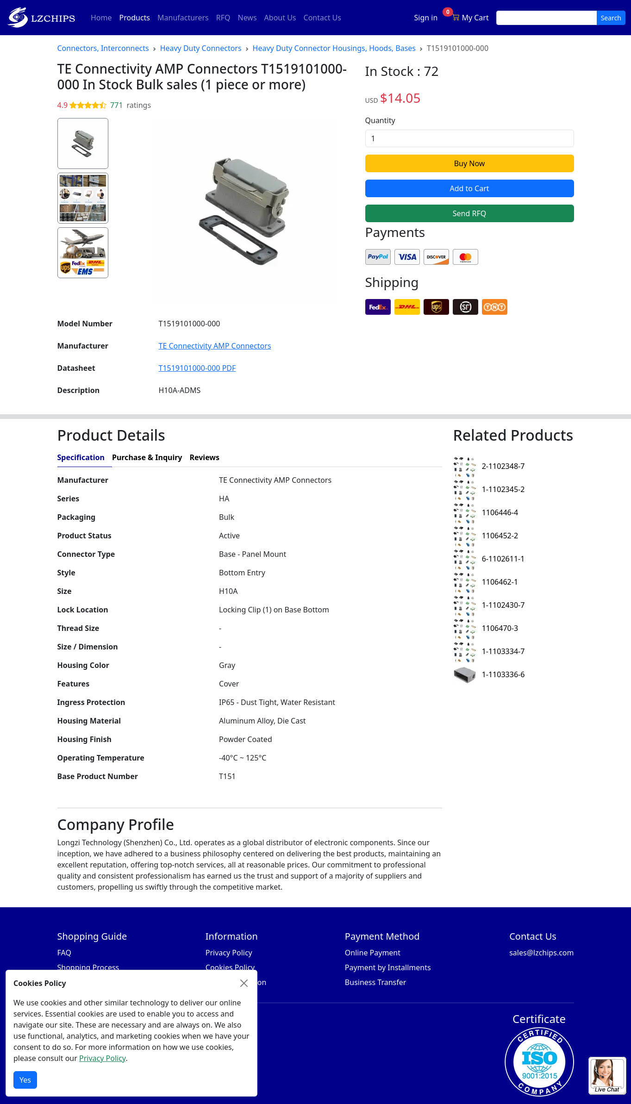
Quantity (380, 120)
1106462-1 (486, 582)
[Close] (244, 983)
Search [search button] (611, 17)
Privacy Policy (229, 953)
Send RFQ (469, 213)
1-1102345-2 (489, 489)
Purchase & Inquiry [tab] (147, 457)
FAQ (64, 953)
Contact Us (322, 17)
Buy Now (469, 163)
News (246, 17)
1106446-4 (486, 512)
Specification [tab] (81, 457)
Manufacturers (183, 17)
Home (101, 17)
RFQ (223, 17)
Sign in (426, 17)
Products (136, 17)
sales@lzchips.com (541, 953)
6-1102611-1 (489, 559)
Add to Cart (469, 188)
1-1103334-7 (489, 651)
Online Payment (372, 953)
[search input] (546, 18)
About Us (280, 17)
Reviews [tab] (204, 457)
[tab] (334, 457)
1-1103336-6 (489, 674)
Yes (25, 1080)
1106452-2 (486, 535)
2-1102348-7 (489, 466)
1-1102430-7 (489, 605)
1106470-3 (486, 628)
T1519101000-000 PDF (197, 368)
